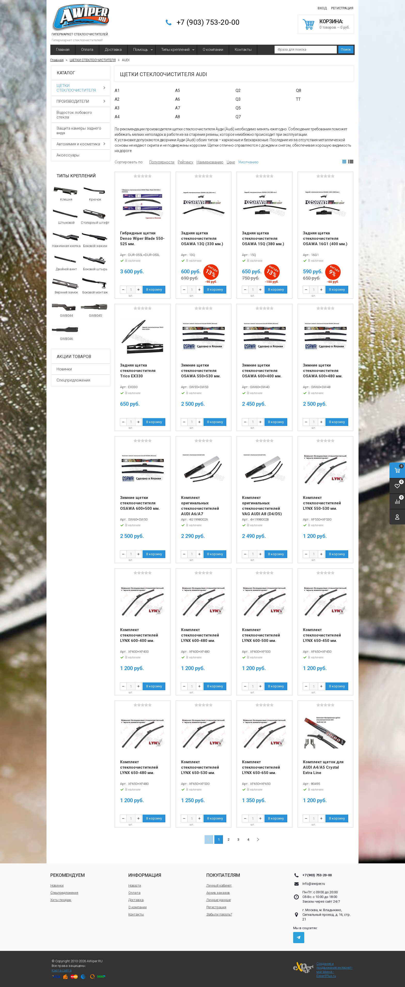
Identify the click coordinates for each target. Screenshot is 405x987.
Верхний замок (65, 285)
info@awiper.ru (313, 884)
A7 (177, 108)
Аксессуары (81, 155)
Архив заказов (218, 893)
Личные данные (218, 900)
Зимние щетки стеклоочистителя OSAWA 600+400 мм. (262, 370)
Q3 (238, 99)
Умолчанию (248, 162)
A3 (117, 108)
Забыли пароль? (219, 914)
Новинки (64, 369)
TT (298, 99)
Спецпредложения (73, 380)
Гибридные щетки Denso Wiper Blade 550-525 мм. (142, 238)
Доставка (113, 49)
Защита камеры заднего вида (81, 130)
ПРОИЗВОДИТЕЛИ (81, 101)
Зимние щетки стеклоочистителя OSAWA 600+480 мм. (322, 370)
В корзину (154, 289)
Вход (322, 8)
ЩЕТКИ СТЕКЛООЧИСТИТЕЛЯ (81, 88)
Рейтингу (185, 162)
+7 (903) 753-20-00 (207, 22)
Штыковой (65, 216)
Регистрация (342, 8)
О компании (213, 49)
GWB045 (94, 308)
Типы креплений (175, 49)
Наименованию (210, 162)
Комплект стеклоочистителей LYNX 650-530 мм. (200, 767)
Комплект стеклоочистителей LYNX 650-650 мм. (261, 767)
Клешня (65, 192)
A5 (177, 90)
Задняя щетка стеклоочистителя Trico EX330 (137, 370)
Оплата (87, 49)
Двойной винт (65, 262)
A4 (117, 116)
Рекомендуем (67, 875)
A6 (177, 99)
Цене (231, 162)
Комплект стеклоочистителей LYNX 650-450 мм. (322, 635)
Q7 (238, 116)
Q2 (238, 90)
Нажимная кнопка (66, 239)
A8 (177, 116)
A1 (117, 90)
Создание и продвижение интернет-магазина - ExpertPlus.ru (323, 970)
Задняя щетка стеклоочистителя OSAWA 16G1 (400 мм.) (325, 238)
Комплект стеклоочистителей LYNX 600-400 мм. (139, 635)
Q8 (298, 90)
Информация (144, 875)
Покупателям (223, 875)
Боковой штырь (94, 262)
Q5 (238, 108)
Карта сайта (62, 970)
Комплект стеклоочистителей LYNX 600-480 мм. (200, 635)
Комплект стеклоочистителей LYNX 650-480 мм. (139, 767)
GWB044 (65, 308)
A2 (117, 99)
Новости (134, 885)
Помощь (140, 49)
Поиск (346, 49)
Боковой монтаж (94, 285)
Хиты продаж (60, 900)
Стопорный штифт (95, 216)
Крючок (94, 192)
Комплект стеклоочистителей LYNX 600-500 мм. (261, 635)
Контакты (243, 49)
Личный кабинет (219, 885)
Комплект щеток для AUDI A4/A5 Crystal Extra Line (323, 767)
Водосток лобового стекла (81, 115)
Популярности (161, 162)
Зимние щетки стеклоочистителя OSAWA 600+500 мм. (140, 503)
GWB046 (65, 332)
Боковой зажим (94, 239)
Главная (62, 49)
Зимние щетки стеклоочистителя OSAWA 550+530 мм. (201, 370)
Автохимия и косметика (81, 144)
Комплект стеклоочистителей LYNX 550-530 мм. (322, 503)
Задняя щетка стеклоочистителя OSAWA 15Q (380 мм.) (263, 238)
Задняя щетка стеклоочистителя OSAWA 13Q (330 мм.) (202, 238)
